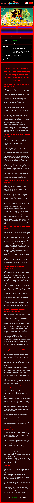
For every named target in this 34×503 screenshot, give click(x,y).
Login (27, 3)
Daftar (31, 3)
